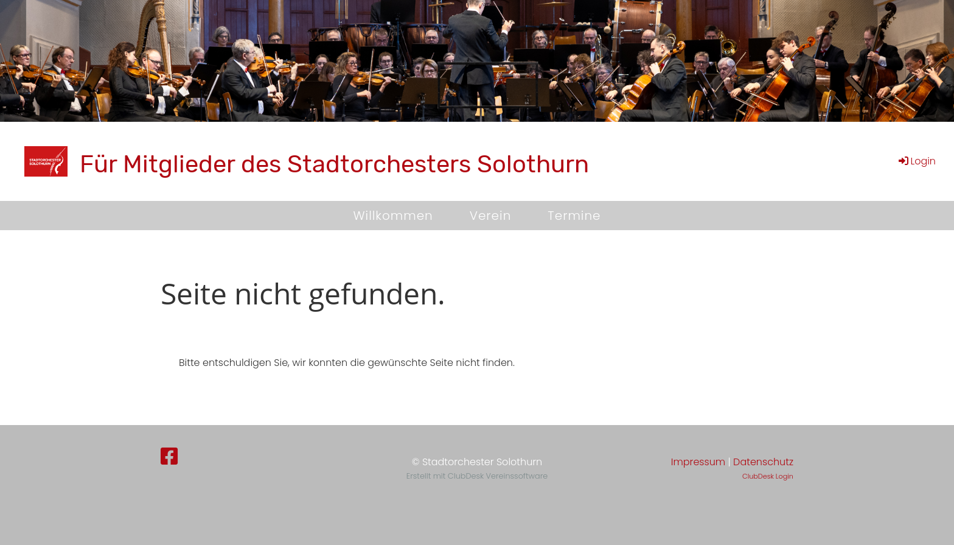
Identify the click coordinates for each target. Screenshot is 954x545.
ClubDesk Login (767, 476)
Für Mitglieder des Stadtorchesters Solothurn (334, 164)
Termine (574, 215)
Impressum (698, 462)
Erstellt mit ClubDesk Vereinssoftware (477, 476)
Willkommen (393, 215)
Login (916, 161)
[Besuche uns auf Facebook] (169, 456)
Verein (491, 215)
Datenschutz (763, 462)
